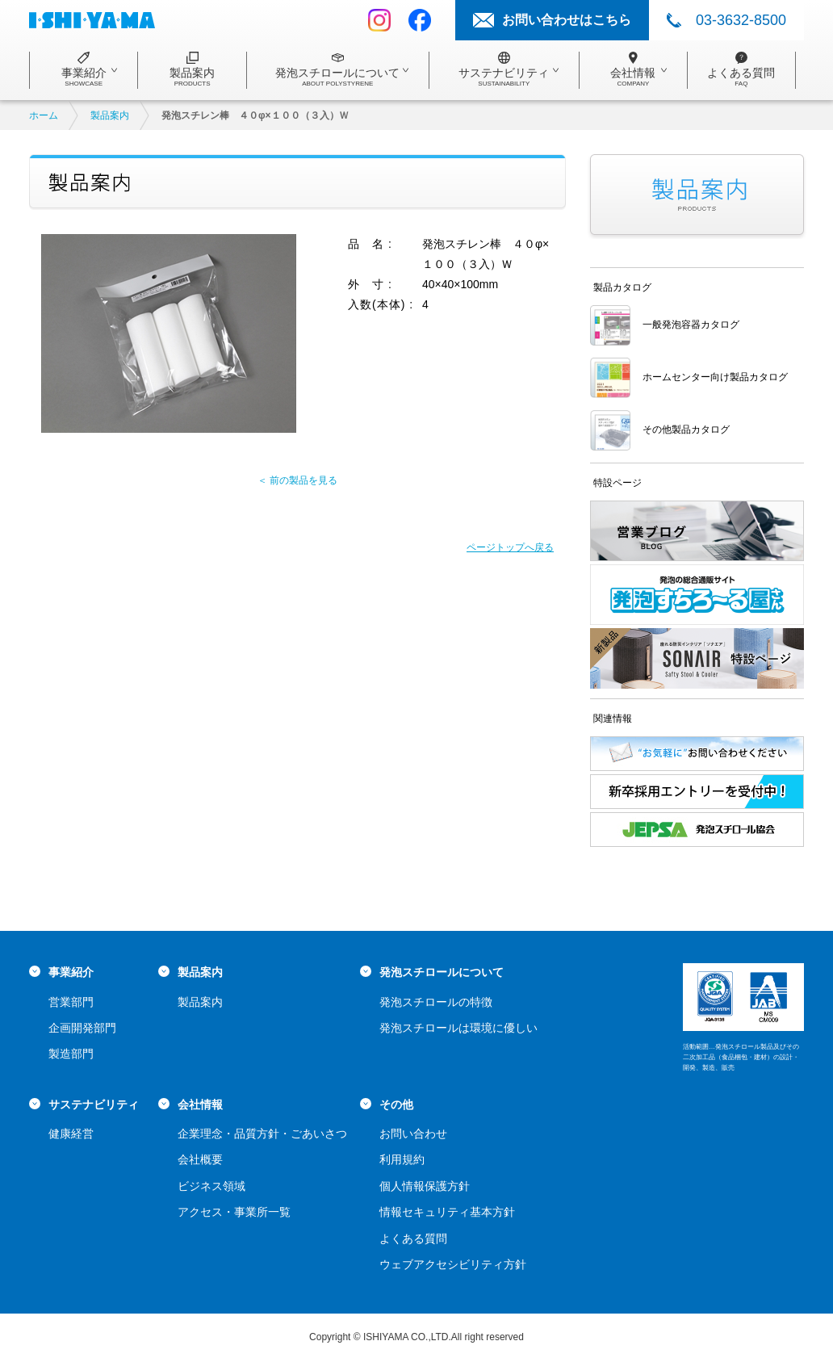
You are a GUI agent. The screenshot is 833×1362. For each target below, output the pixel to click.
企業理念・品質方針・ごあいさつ (262, 1133)
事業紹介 (71, 972)
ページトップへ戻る (510, 547)
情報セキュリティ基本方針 (447, 1211)
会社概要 (200, 1159)
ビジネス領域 (211, 1186)
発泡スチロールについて (441, 972)
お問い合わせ (413, 1133)
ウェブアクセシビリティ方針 (452, 1264)
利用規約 (402, 1159)
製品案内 (109, 115)
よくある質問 (413, 1238)
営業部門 (71, 1001)
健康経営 (71, 1133)
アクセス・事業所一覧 (234, 1211)
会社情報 (200, 1104)
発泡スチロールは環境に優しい (458, 1027)
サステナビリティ (93, 1104)
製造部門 (71, 1053)
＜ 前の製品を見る (297, 480)
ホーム (43, 115)
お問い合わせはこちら (566, 20)
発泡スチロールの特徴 (435, 1001)
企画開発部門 (82, 1027)
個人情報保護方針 (424, 1186)
